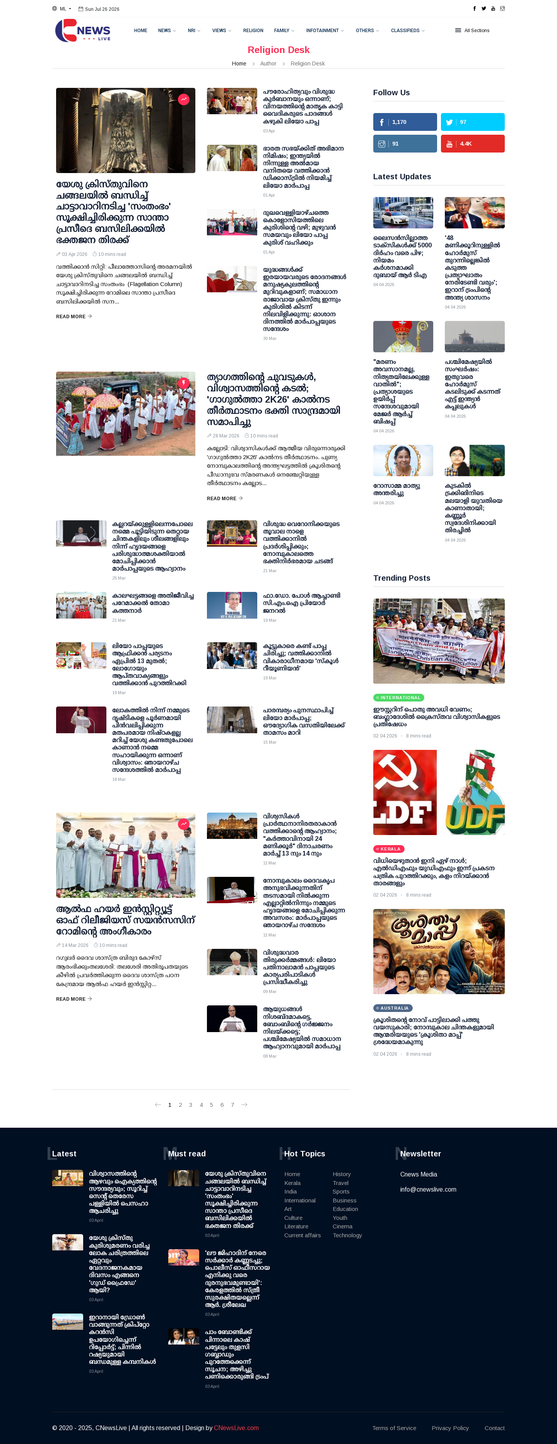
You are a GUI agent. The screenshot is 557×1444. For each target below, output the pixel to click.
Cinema (342, 1226)
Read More (74, 316)
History (342, 1174)
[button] (61, 9)
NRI (191, 30)
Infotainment (322, 30)
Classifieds (405, 30)
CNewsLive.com (236, 1428)
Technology (347, 1235)
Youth (340, 1217)
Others (365, 30)
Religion (253, 30)
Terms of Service (394, 1428)
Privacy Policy (450, 1428)
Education (345, 1209)
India (290, 1191)
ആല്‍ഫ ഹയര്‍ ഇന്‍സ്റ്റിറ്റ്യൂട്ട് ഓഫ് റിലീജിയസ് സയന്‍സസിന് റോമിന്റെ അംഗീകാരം (125, 920)
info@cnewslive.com (428, 1189)
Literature (296, 1226)
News (164, 30)
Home (140, 30)
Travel (341, 1183)
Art (288, 1209)
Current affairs (302, 1235)
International (300, 1200)
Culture (293, 1217)
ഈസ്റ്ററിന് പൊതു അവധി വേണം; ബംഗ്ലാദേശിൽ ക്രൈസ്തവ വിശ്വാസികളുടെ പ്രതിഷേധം (436, 716)
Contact (495, 1428)
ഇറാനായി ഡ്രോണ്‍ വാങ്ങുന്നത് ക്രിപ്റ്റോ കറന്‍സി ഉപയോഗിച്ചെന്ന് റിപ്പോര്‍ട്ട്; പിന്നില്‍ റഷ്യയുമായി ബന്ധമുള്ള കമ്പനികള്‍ (122, 1339)
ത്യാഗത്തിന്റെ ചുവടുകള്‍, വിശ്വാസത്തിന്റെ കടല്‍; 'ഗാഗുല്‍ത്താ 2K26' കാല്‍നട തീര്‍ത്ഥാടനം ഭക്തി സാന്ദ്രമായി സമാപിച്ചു (273, 399)
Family (281, 30)
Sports (341, 1191)
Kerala (292, 1183)
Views (219, 30)
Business (345, 1200)
